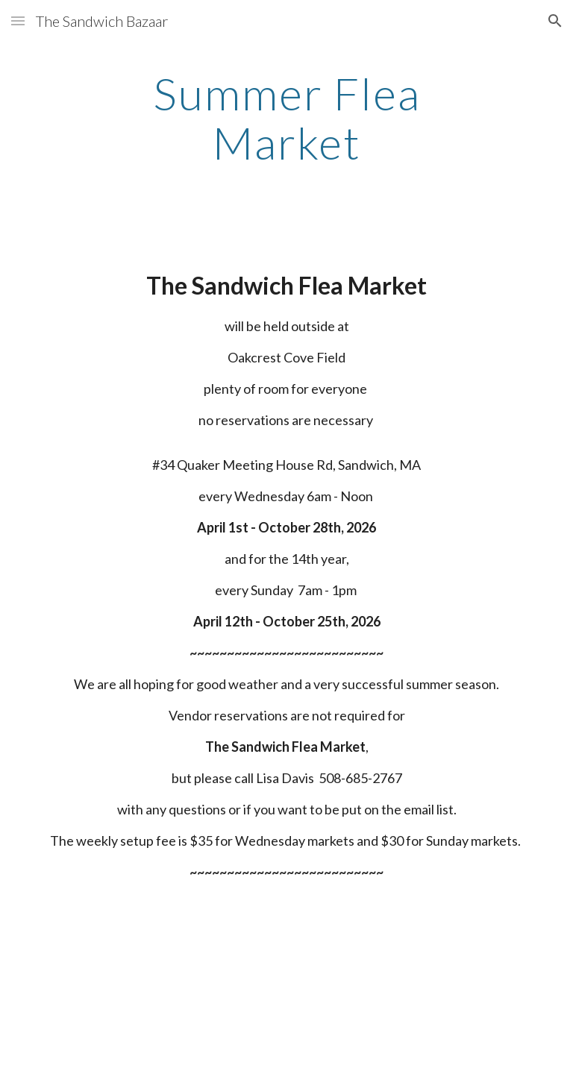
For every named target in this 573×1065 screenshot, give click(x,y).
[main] (286, 118)
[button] (18, 20)
